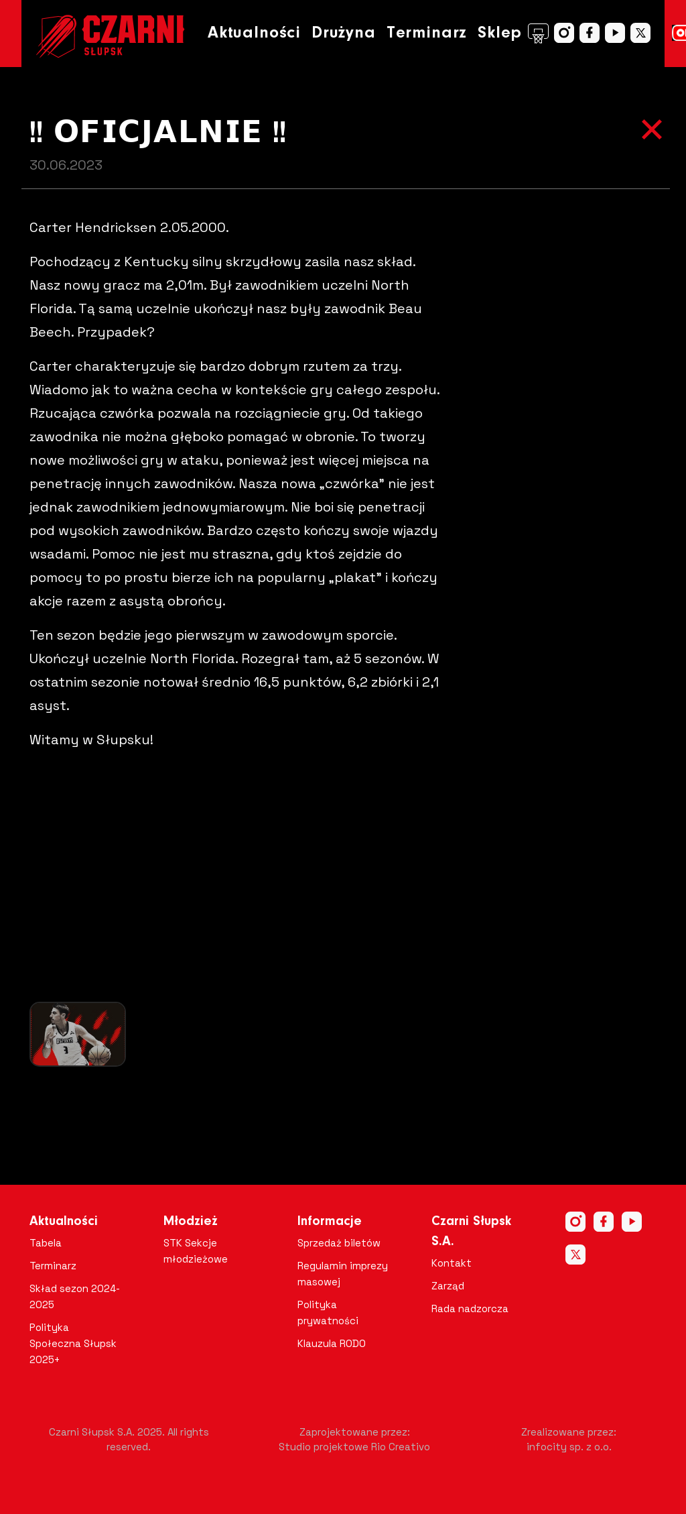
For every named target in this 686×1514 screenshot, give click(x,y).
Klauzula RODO (331, 1343)
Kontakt (451, 1263)
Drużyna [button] (344, 33)
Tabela (45, 1242)
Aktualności (254, 33)
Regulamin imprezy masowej (342, 1273)
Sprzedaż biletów (339, 1242)
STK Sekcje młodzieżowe (195, 1250)
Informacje (329, 1221)
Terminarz (427, 33)
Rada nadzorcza (469, 1308)
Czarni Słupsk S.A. (471, 1231)
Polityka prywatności (327, 1312)
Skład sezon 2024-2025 (74, 1296)
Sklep (513, 33)
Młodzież (190, 1221)
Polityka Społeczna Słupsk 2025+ (73, 1343)
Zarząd (447, 1285)
